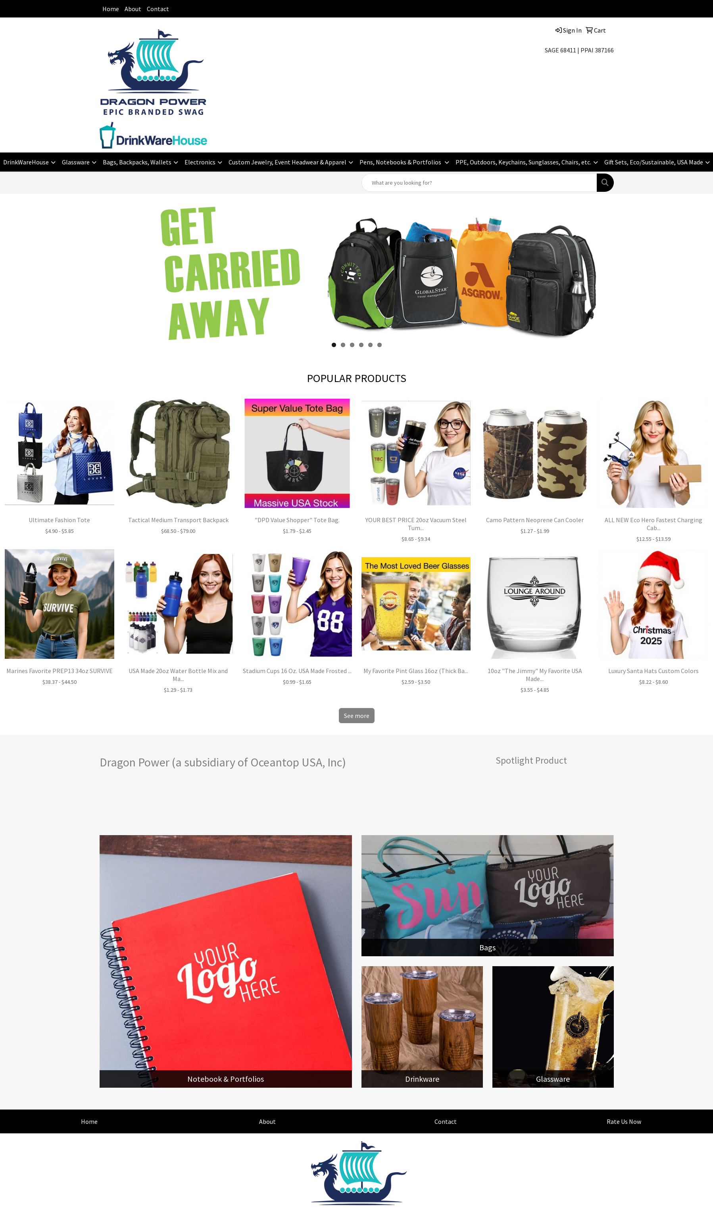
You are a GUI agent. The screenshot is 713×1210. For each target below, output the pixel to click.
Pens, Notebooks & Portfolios (400, 162)
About (133, 9)
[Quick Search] (479, 183)
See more (356, 716)
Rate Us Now (624, 1121)
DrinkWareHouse (26, 162)
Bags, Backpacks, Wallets (137, 162)
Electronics (199, 162)
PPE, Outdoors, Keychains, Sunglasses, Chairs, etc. (523, 162)
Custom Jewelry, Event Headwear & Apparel (287, 162)
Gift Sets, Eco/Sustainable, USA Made (653, 162)
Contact (158, 9)
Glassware (76, 162)
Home (110, 9)
